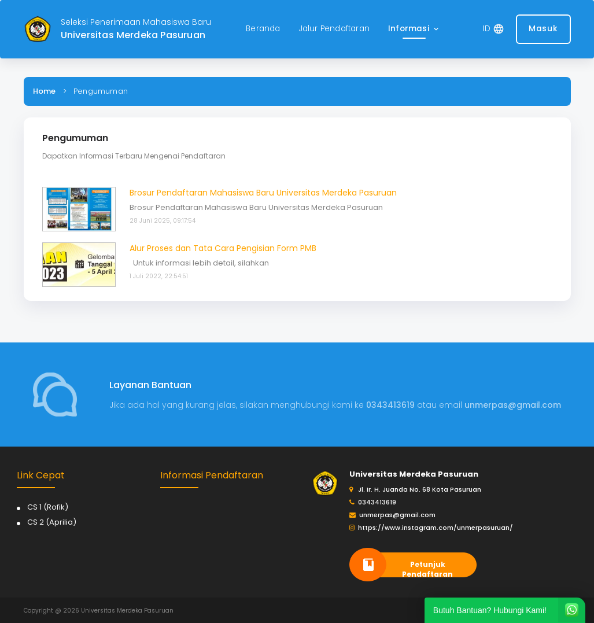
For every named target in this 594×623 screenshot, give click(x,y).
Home (44, 91)
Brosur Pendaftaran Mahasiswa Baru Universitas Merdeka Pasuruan (263, 192)
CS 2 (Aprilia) (51, 522)
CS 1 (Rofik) (47, 507)
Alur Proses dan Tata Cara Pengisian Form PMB (223, 248)
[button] (414, 29)
